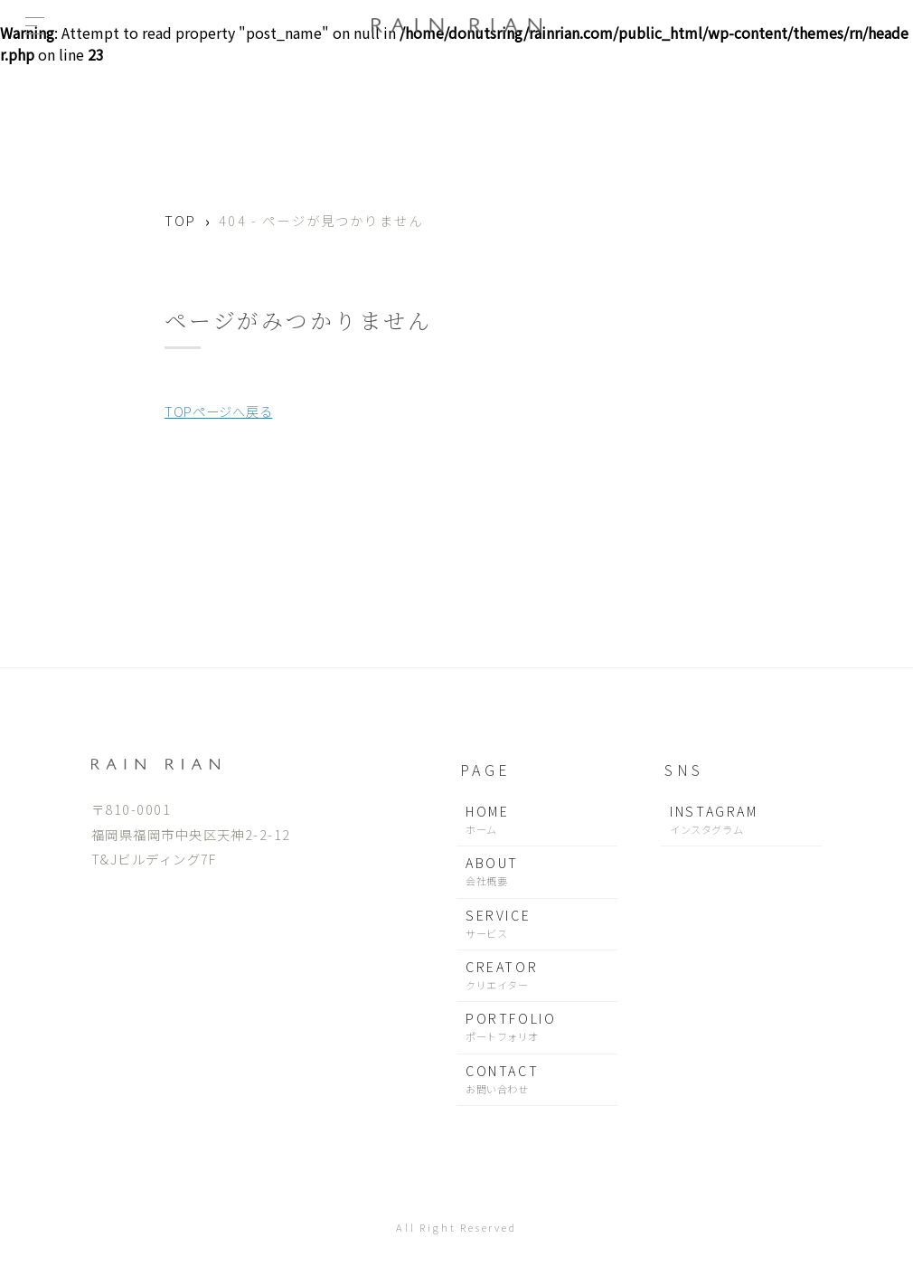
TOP (180, 220)
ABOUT (537, 871)
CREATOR (537, 975)
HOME (537, 819)
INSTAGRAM (741, 819)
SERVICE (537, 923)
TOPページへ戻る (218, 411)
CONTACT (537, 1079)
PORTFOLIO (537, 1026)
